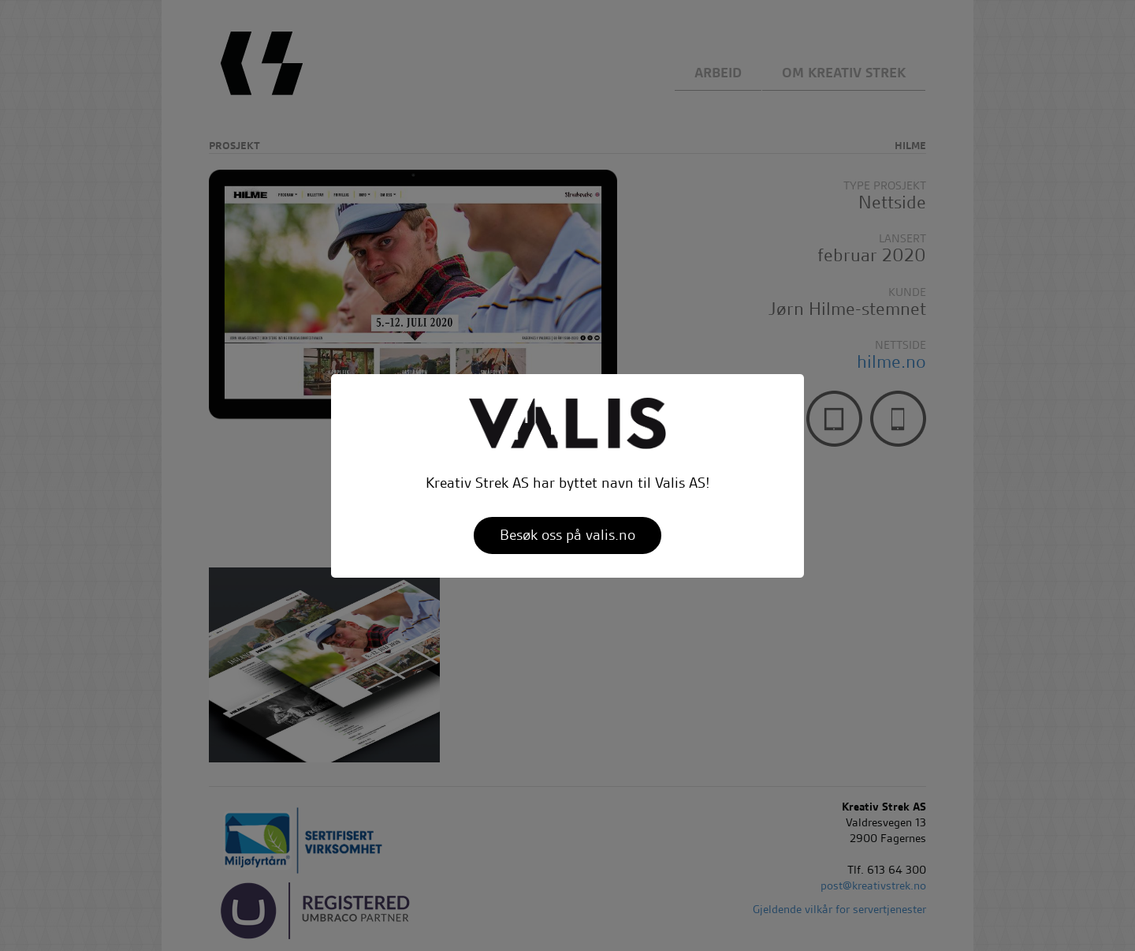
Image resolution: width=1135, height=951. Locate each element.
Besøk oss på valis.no (567, 535)
